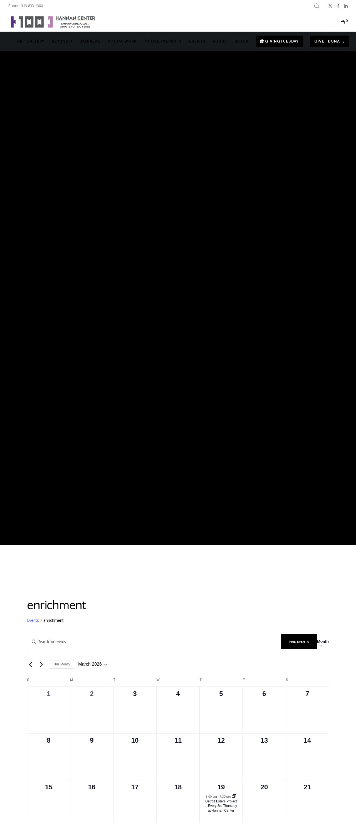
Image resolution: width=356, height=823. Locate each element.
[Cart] (339, 22)
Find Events (299, 641)
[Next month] (41, 664)
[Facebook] (338, 6)
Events (33, 620)
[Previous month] (30, 664)
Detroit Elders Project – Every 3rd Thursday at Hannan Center (221, 805)
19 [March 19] (221, 787)
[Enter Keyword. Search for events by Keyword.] (154, 642)
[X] (330, 6)
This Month (61, 664)
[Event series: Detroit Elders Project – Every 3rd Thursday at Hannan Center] (234, 796)
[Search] (316, 6)
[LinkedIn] (346, 6)
